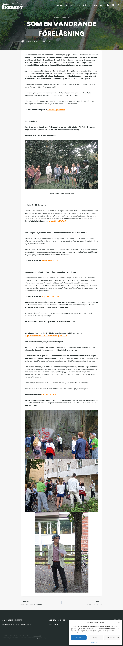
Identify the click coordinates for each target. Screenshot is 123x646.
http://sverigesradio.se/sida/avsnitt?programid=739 (46, 336)
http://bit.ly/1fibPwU (50, 260)
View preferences (112, 638)
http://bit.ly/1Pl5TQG (50, 296)
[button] (119, 622)
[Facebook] (108, 5)
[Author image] (22, 41)
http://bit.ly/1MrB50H (56, 109)
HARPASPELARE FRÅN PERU (40, 603)
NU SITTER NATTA (82, 603)
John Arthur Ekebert (32, 41)
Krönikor (87, 5)
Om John (98, 5)
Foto (78, 5)
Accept (78, 638)
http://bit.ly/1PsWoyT (57, 221)
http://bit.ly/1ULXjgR (50, 394)
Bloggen (59, 5)
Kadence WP (37, 636)
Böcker (69, 5)
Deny (95, 638)
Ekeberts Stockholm (61, 17)
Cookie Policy (94, 642)
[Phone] (118, 5)
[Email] (113, 5)
